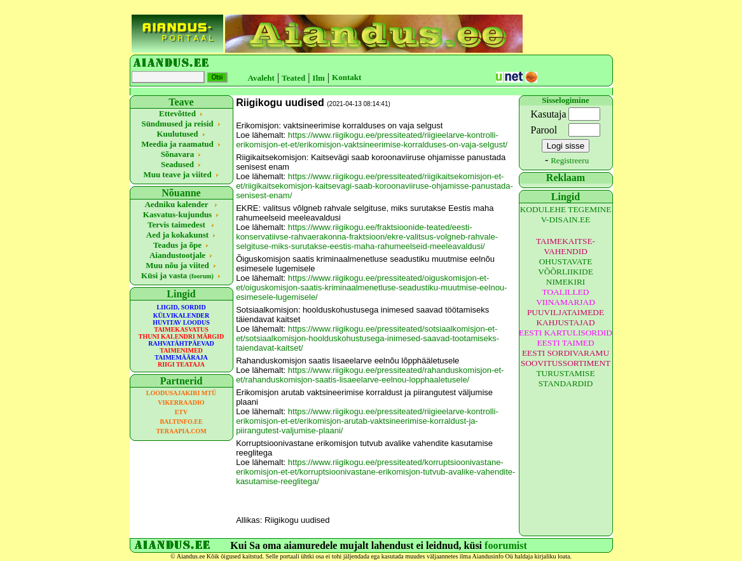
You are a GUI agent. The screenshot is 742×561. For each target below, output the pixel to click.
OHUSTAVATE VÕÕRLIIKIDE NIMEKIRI (565, 272)
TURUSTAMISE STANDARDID (565, 378)
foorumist (505, 545)
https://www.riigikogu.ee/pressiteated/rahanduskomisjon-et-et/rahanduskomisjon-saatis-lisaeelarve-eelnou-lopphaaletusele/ (370, 374)
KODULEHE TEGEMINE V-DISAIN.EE (566, 214)
